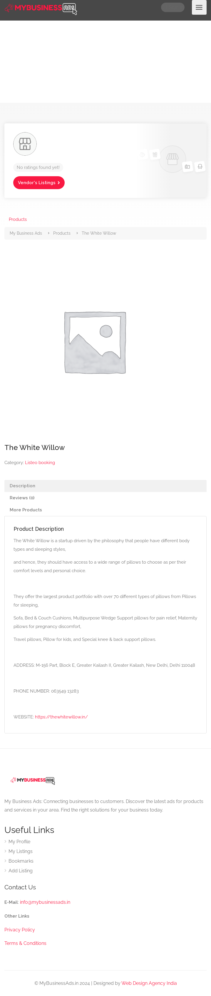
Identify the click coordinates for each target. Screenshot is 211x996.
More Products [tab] (26, 510)
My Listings (21, 851)
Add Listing (21, 871)
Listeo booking (40, 462)
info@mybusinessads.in (45, 902)
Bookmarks (21, 861)
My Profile (19, 841)
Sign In (173, 7)
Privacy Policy (19, 930)
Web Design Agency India (149, 983)
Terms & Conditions (25, 943)
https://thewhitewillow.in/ (61, 717)
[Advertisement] (105, 62)
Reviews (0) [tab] (22, 497)
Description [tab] (22, 485)
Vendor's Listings (37, 182)
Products (18, 219)
